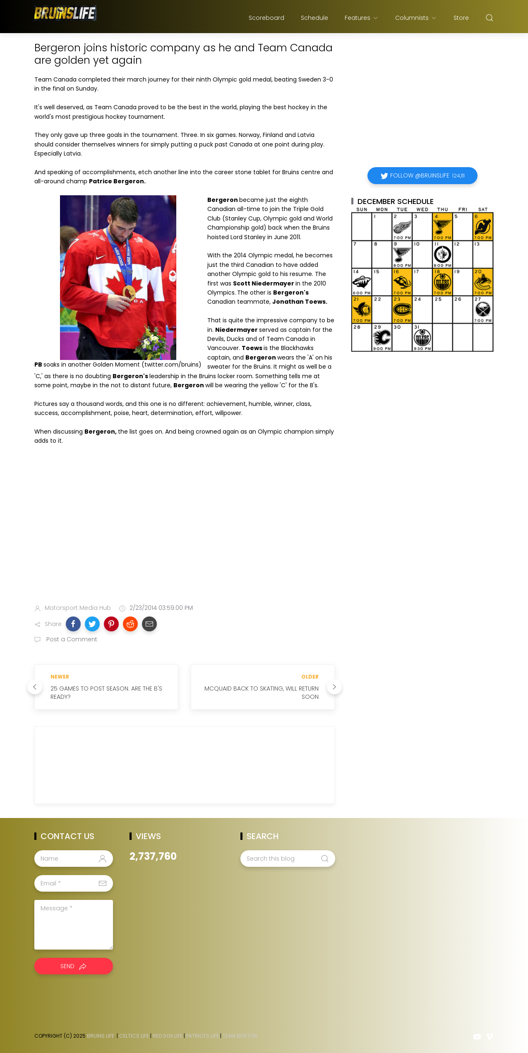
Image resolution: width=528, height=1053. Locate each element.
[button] (73, 623)
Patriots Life (202, 1035)
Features (362, 18)
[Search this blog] (287, 858)
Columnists (416, 18)
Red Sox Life (167, 1035)
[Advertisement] (184, 532)
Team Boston (240, 1035)
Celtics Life (134, 1035)
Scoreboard (266, 18)
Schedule (314, 18)
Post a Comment (71, 639)
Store (461, 18)
